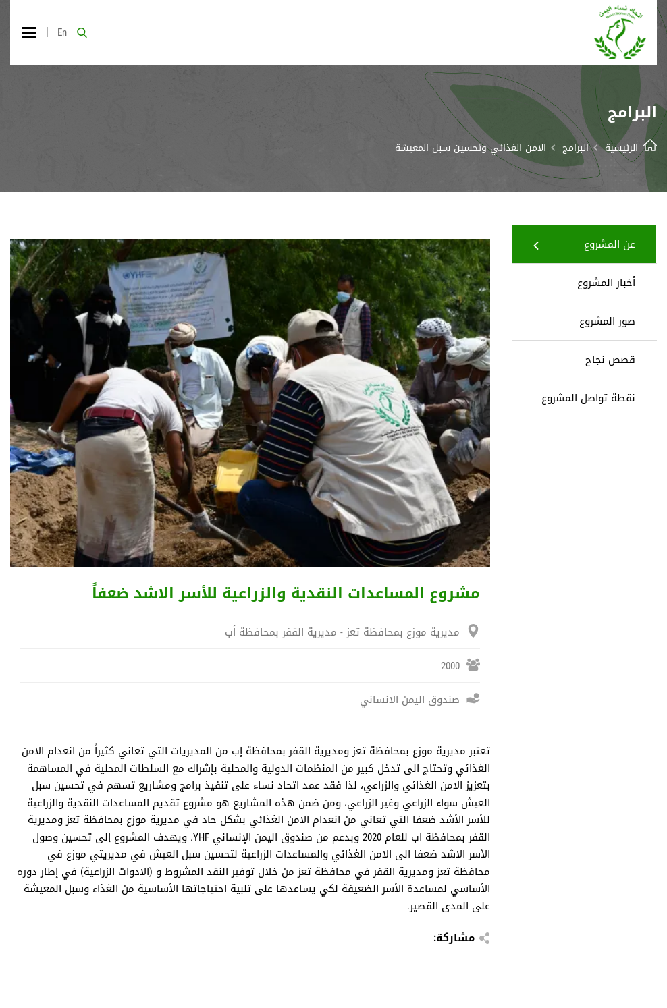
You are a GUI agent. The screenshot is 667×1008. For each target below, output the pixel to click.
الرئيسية (631, 148)
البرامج (575, 148)
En (62, 32)
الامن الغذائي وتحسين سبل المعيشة (470, 148)
